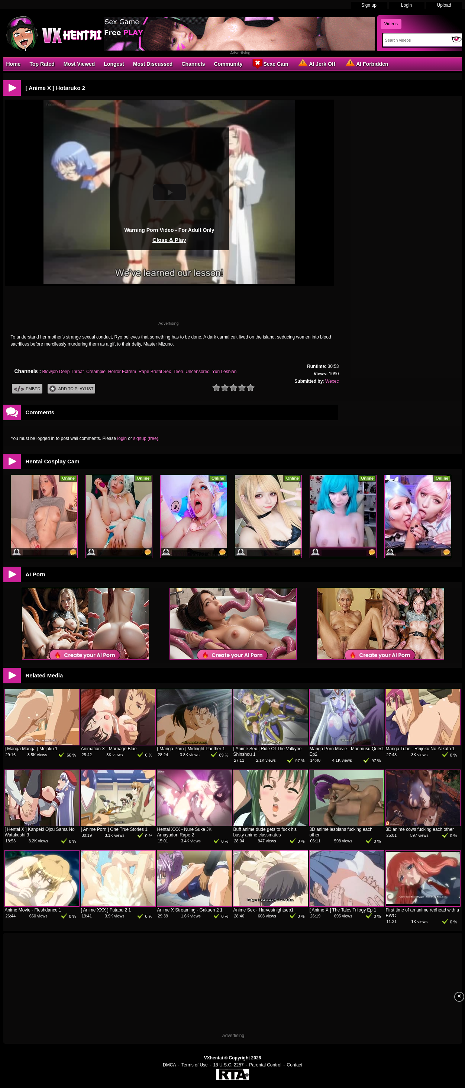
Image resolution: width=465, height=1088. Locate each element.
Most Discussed (153, 64)
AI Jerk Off (316, 63)
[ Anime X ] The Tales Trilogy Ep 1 (343, 910)
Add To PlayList (71, 389)
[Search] (415, 40)
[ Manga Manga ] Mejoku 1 (31, 748)
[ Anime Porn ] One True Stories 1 (114, 829)
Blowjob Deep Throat (63, 371)
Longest (114, 64)
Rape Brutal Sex (155, 371)
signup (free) (145, 438)
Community (228, 64)
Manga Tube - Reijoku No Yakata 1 (420, 748)
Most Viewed (79, 64)
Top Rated (41, 64)
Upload (444, 5)
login (122, 438)
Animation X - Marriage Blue (109, 748)
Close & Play (169, 240)
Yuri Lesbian (224, 371)
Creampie (96, 371)
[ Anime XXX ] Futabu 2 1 (106, 910)
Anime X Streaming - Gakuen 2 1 (190, 910)
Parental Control (265, 1065)
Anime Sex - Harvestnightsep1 (263, 910)
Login (406, 5)
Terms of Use (194, 1065)
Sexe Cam (269, 63)
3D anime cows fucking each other (420, 829)
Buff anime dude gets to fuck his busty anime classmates (265, 832)
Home (13, 64)
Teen (178, 371)
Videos (391, 23)
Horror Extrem (122, 371)
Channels (193, 64)
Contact (294, 1065)
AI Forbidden (366, 63)
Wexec (332, 381)
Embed (27, 389)
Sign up (369, 5)
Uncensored (197, 371)
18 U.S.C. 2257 (228, 1065)
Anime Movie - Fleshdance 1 (33, 910)
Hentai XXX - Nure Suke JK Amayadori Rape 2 (184, 832)
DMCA (169, 1065)
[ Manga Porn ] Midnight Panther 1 (191, 748)
